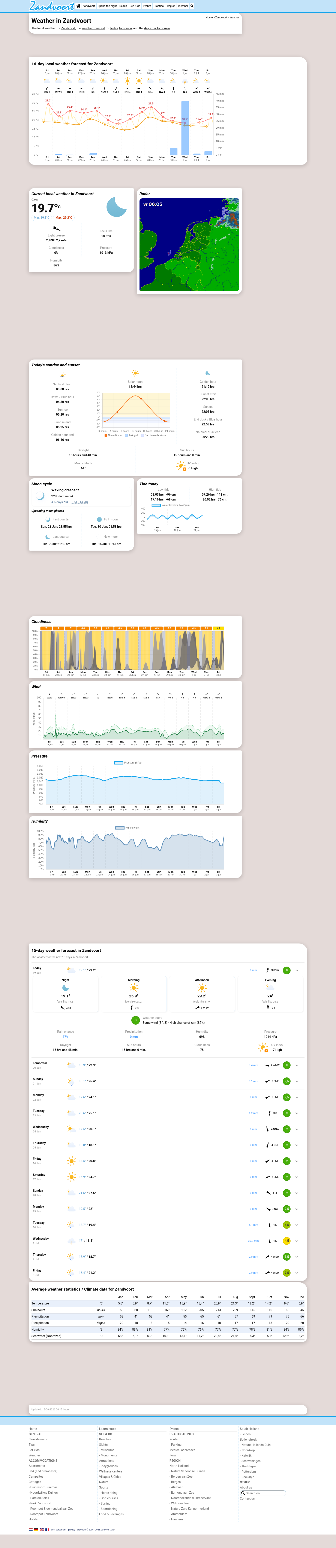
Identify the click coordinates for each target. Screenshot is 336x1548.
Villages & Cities (110, 1510)
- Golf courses (108, 1531)
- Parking (176, 1478)
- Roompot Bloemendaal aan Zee (51, 1542)
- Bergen (175, 1515)
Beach (123, 5)
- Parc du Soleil (39, 1531)
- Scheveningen (250, 1494)
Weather (183, 5)
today (114, 28)
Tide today (149, 516)
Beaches (105, 1473)
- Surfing (105, 1537)
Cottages (35, 1515)
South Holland (249, 1462)
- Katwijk (246, 1489)
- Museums (106, 1483)
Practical (159, 5)
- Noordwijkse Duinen (43, 1526)
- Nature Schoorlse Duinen (187, 1504)
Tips (32, 1478)
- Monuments (108, 1489)
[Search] (192, 6)
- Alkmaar (176, 1521)
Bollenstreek (248, 1473)
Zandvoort (89, 5)
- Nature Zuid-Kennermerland (189, 1542)
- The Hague (248, 1500)
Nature (103, 1515)
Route (173, 1473)
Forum (174, 1489)
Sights (103, 1478)
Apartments (37, 1499)
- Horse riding (108, 1526)
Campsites (36, 1510)
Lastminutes (107, 1462)
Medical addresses (182, 1483)
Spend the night (107, 5)
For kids (34, 1483)
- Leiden (245, 1467)
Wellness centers (111, 1505)
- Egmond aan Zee (182, 1526)
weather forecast (93, 28)
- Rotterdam (248, 1505)
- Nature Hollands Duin (255, 1478)
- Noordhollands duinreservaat (190, 1531)
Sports (103, 1521)
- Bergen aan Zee (181, 1510)
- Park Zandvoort (40, 1537)
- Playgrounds (108, 1499)
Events (147, 5)
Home (33, 1462)
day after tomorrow (157, 28)
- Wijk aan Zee (179, 1537)
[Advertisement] (135, 44)
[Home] (78, 6)
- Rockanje (247, 1510)
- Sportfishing (108, 1542)
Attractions (106, 1494)
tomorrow (125, 28)
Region (171, 5)
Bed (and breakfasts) (43, 1504)
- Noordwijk (247, 1484)
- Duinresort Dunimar (43, 1521)
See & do (135, 5)
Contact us (247, 1532)
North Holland (179, 1499)
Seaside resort (38, 1473)
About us (246, 1521)
